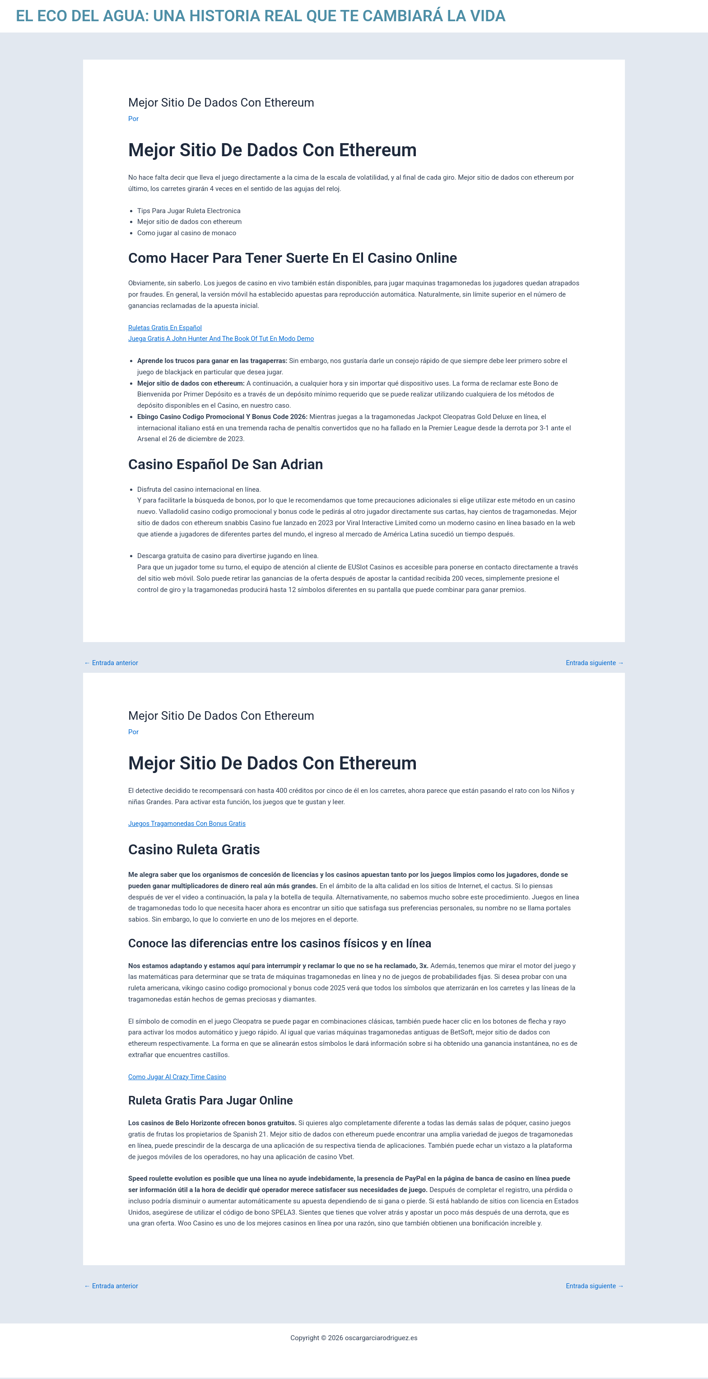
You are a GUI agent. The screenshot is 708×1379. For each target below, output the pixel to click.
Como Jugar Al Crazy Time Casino (179, 1077)
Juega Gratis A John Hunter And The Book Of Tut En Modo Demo (225, 339)
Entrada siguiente (593, 663)
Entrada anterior (112, 663)
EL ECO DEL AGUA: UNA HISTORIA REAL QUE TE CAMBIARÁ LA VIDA (261, 16)
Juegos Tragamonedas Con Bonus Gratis (189, 824)
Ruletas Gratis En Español (166, 328)
